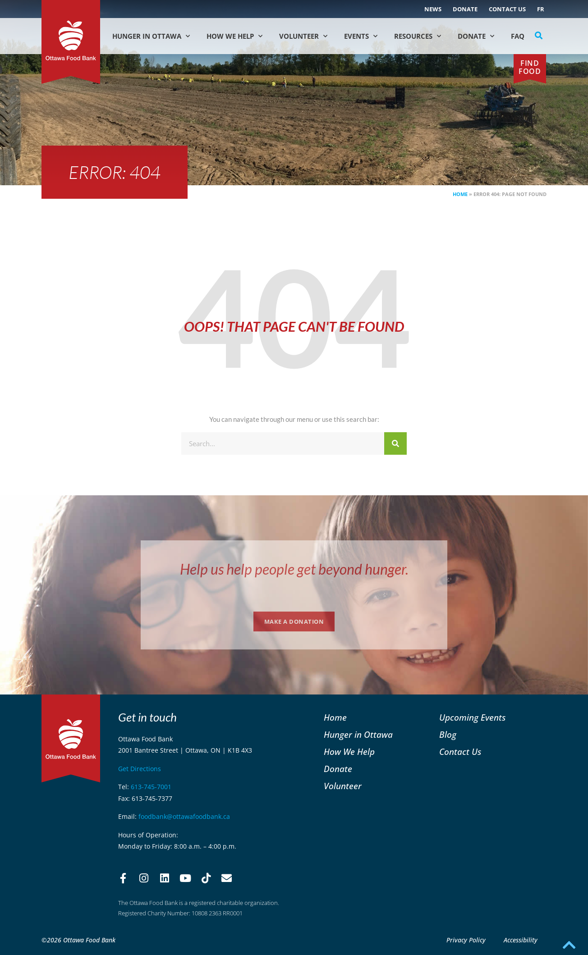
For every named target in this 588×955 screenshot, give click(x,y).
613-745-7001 (151, 786)
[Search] (395, 443)
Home (460, 194)
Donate (465, 9)
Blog (447, 734)
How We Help (234, 36)
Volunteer (303, 36)
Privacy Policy (466, 940)
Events (360, 36)
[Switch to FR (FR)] (540, 9)
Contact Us (507, 9)
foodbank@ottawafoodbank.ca (184, 816)
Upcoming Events (472, 717)
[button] (538, 35)
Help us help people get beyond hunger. (294, 569)
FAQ (517, 36)
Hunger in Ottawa (151, 36)
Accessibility (520, 940)
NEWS (432, 9)
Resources (417, 36)
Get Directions (139, 768)
